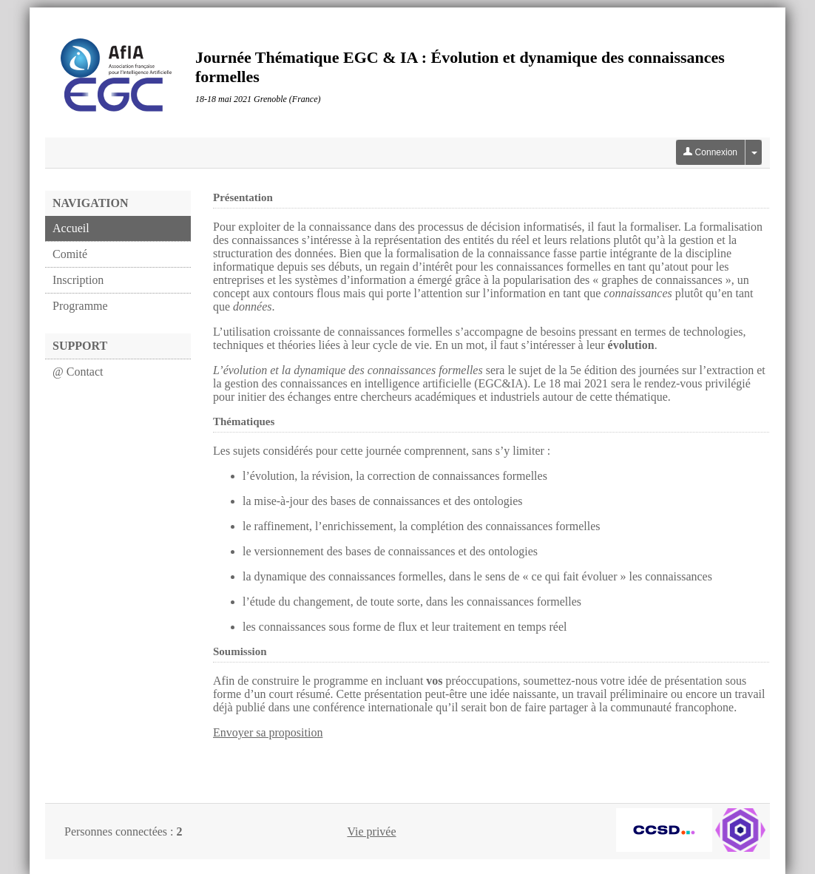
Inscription (78, 280)
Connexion (710, 152)
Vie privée (371, 831)
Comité (70, 254)
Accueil (71, 228)
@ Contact (78, 371)
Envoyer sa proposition (267, 732)
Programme (80, 305)
